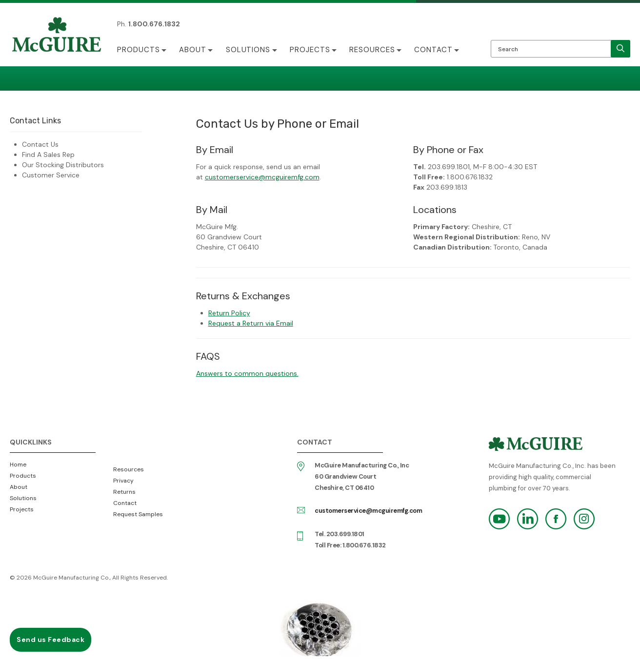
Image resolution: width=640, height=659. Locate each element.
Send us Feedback (50, 639)
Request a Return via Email (250, 323)
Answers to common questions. (247, 373)
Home (18, 464)
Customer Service (51, 175)
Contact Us (40, 144)
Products (138, 50)
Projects (311, 50)
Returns (124, 492)
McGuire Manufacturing (56, 36)
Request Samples (138, 514)
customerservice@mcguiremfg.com (262, 177)
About (193, 50)
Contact (435, 50)
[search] (620, 49)
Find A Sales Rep (48, 154)
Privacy (123, 481)
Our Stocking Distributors (63, 164)
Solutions (248, 50)
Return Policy (229, 313)
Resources (374, 50)
